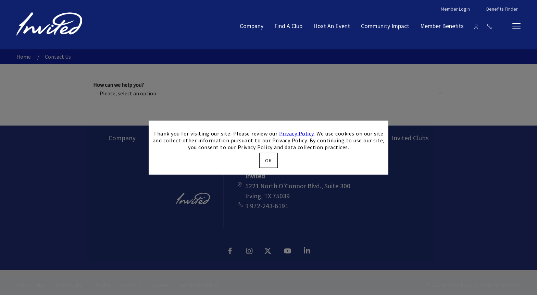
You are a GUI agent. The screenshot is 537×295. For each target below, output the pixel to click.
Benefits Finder (502, 9)
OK (268, 160)
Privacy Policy (296, 133)
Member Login (455, 9)
